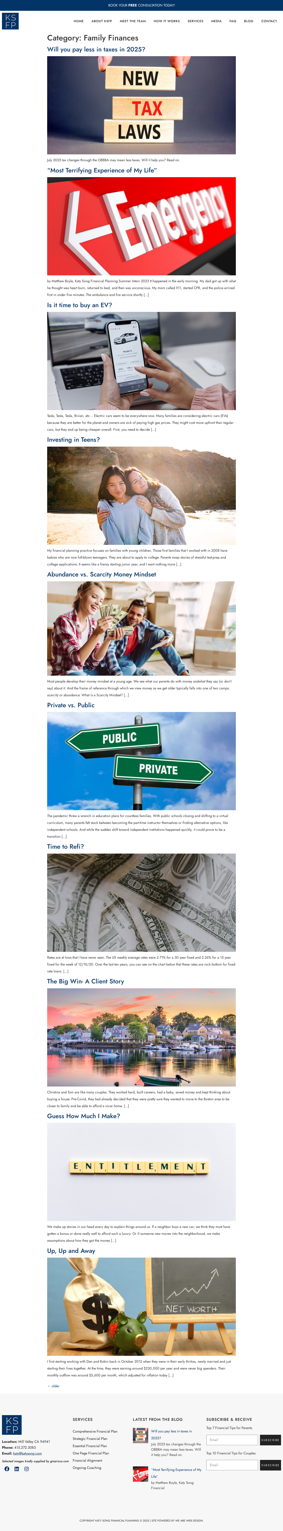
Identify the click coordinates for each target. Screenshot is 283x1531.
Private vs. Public (71, 705)
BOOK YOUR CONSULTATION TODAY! (141, 5)
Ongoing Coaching (87, 1467)
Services (195, 21)
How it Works (167, 21)
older (53, 1386)
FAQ (233, 21)
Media (216, 21)
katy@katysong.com (27, 1453)
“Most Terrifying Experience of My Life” (102, 170)
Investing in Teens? (74, 439)
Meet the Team (133, 21)
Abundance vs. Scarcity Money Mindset (101, 574)
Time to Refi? (65, 846)
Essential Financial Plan (90, 1446)
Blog (249, 21)
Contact (269, 21)
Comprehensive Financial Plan (95, 1431)
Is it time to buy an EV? (79, 305)
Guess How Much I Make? (83, 1116)
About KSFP (102, 21)
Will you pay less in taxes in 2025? (96, 49)
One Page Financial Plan (91, 1453)
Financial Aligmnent (87, 1460)
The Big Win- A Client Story (85, 981)
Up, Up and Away (71, 1250)
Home (79, 21)
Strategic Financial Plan (90, 1438)
